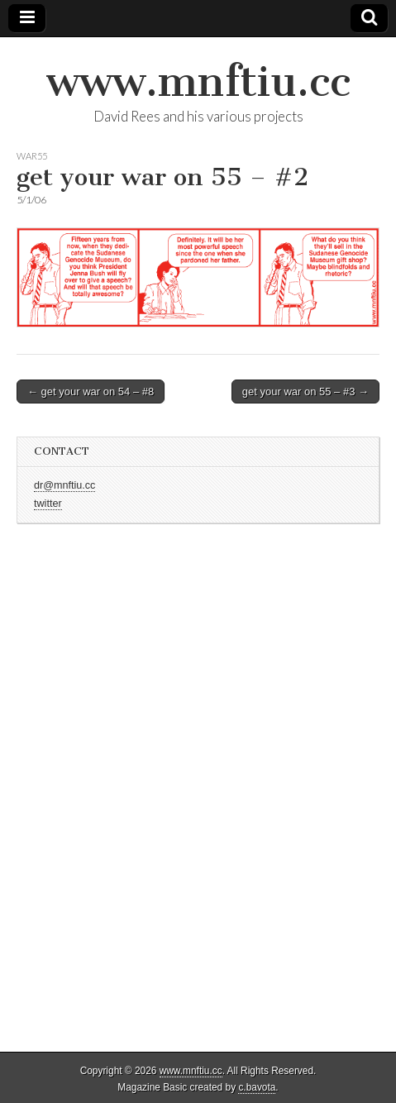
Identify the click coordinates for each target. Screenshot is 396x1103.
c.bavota (256, 1087)
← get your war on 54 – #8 (90, 391)
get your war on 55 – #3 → (305, 391)
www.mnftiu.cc (198, 81)
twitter (48, 503)
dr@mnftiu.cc (64, 485)
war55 (32, 155)
